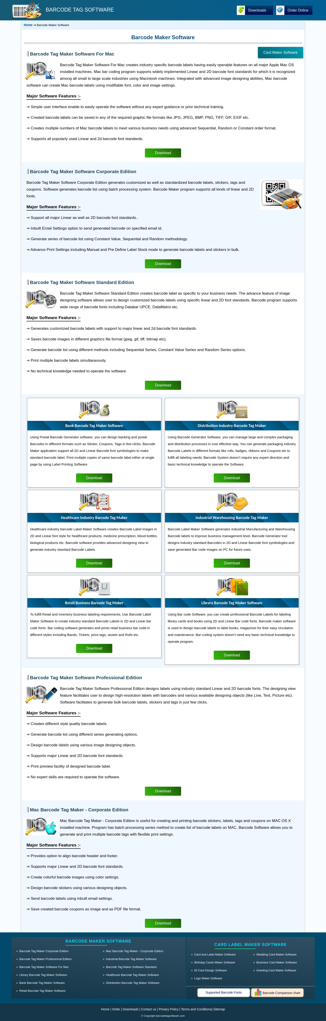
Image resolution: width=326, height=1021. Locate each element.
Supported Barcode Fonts (224, 992)
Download (163, 153)
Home (28, 25)
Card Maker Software (280, 52)
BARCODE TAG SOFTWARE (80, 10)
